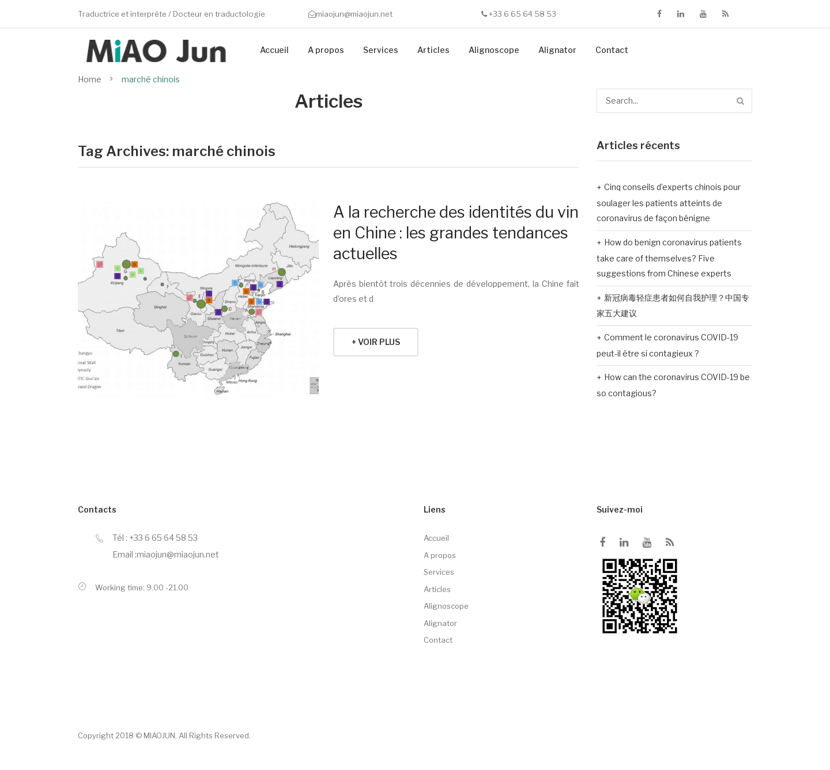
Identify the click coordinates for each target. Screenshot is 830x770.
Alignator (557, 50)
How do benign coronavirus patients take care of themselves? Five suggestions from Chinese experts (669, 257)
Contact (611, 50)
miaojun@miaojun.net (354, 13)
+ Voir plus (376, 342)
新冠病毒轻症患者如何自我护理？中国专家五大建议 (673, 305)
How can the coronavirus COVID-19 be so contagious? (673, 385)
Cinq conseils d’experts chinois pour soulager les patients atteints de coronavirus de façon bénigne (669, 202)
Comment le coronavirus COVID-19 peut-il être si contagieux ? (667, 345)
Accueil (274, 50)
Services (380, 50)
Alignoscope (494, 50)
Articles (433, 50)
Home (89, 79)
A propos (326, 50)
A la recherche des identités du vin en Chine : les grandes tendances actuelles (456, 233)
